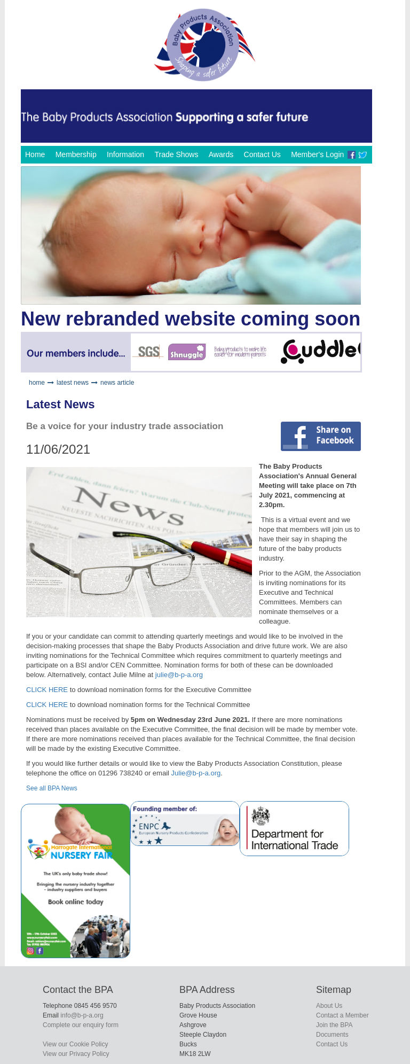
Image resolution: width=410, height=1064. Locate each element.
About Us (329, 1005)
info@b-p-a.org (81, 1015)
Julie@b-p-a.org (196, 773)
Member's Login (317, 154)
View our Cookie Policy (75, 1044)
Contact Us (262, 154)
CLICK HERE (47, 690)
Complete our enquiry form (81, 1025)
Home (35, 154)
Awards (221, 154)
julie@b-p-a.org (179, 675)
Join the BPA (334, 1025)
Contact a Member (342, 1015)
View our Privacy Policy (76, 1054)
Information (125, 154)
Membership (76, 154)
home (37, 382)
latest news (73, 382)
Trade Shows (176, 154)
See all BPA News (51, 788)
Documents (332, 1034)
